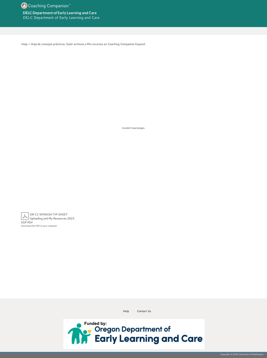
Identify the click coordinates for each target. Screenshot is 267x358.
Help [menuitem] (126, 311)
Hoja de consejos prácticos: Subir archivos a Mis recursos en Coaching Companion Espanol (88, 44)
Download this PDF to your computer (49, 219)
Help (24, 44)
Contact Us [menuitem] (144, 311)
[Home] (20, 44)
